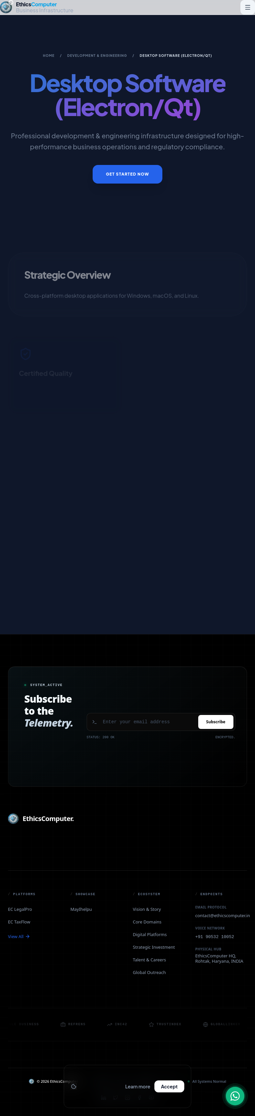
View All (19, 936)
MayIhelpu (81, 909)
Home (48, 56)
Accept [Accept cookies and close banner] (169, 1086)
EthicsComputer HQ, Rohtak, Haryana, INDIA (219, 958)
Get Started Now (127, 174)
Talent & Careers (149, 960)
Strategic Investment (154, 947)
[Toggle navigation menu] (247, 7)
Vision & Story (147, 909)
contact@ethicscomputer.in (222, 915)
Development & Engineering (97, 56)
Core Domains (147, 922)
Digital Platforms (150, 934)
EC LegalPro (20, 909)
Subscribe (215, 722)
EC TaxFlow (19, 922)
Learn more (137, 1086)
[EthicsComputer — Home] (36, 7)
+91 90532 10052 (214, 936)
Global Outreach (149, 972)
